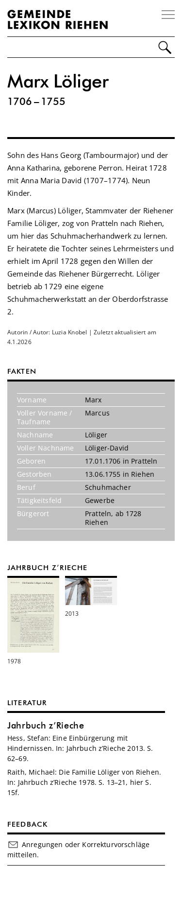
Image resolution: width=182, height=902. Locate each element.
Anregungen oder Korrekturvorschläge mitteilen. (78, 849)
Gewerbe (100, 500)
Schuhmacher (108, 487)
